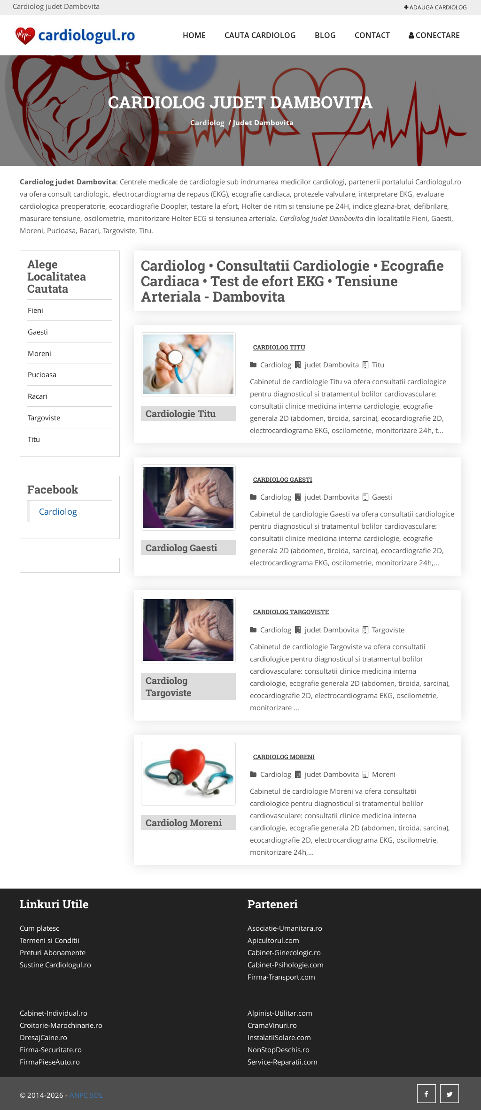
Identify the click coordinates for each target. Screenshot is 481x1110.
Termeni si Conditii (49, 940)
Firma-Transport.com (281, 976)
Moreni (39, 354)
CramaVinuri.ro (272, 1025)
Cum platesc (39, 928)
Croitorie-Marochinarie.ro (61, 1025)
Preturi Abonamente (52, 952)
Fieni (35, 310)
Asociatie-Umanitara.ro (285, 928)
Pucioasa (41, 376)
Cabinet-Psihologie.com (286, 964)
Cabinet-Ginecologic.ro (284, 952)
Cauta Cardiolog (260, 35)
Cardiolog (207, 122)
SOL (96, 1095)
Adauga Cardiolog (435, 7)
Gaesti (37, 332)
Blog (325, 35)
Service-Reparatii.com (283, 1061)
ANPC (79, 1095)
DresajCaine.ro (43, 1037)
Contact (372, 35)
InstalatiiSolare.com (279, 1037)
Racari (37, 398)
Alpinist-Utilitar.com (280, 1013)
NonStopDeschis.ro (279, 1049)
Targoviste (43, 421)
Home (194, 35)
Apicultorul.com (273, 940)
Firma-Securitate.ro (51, 1049)
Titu (33, 443)
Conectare (434, 35)
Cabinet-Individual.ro (53, 1013)
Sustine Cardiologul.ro (55, 964)
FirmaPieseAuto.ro (50, 1061)
